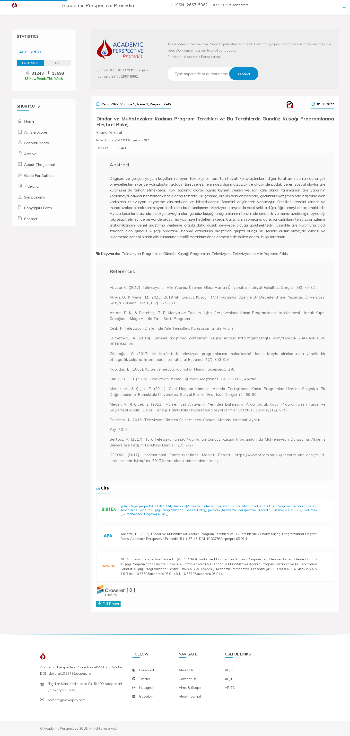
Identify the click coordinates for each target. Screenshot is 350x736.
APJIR (229, 679)
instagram (147, 687)
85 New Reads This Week (44, 79)
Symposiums (34, 197)
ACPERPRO (30, 51)
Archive (30, 154)
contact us (188, 679)
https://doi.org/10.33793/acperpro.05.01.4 (124, 140)
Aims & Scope (35, 132)
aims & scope (190, 687)
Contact (30, 219)
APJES (230, 670)
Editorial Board (36, 143)
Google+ (146, 696)
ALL (57, 63)
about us (186, 670)
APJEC (230, 687)
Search (244, 73)
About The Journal (39, 164)
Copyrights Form (38, 208)
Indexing (32, 186)
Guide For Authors (39, 175)
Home (29, 121)
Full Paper (110, 603)
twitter (144, 679)
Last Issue (30, 63)
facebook (147, 670)
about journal (190, 696)
